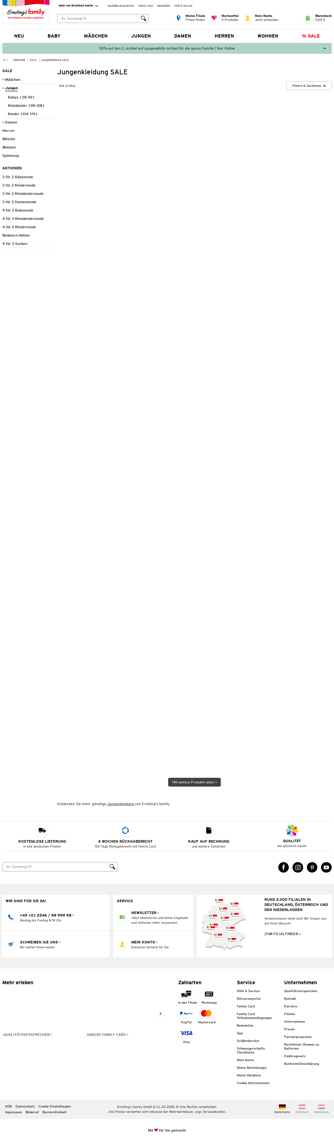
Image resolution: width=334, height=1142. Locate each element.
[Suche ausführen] (144, 19)
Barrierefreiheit (54, 1112)
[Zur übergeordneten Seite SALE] (5, 59)
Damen (182, 36)
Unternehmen (294, 1021)
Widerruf (32, 1112)
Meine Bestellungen (252, 1067)
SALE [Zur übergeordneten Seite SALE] (33, 60)
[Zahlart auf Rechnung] (209, 997)
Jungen (141, 36)
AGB (8, 1106)
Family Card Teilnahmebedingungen (254, 1016)
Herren (224, 36)
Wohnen (267, 36)
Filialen (289, 1014)
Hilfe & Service (183, 5)
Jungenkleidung (120, 804)
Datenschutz (25, 1106)
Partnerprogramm (298, 1037)
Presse (289, 1029)
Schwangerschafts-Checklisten (251, 1050)
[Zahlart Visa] (186, 1036)
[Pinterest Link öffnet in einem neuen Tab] (312, 867)
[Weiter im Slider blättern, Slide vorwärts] (160, 1013)
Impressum (13, 1112)
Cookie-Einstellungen (55, 1106)
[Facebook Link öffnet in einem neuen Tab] (283, 867)
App (240, 1033)
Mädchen (96, 36)
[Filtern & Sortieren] (309, 85)
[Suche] (55, 866)
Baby (54, 36)
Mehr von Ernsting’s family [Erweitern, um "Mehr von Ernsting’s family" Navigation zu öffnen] (78, 6)
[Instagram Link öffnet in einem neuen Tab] (297, 867)
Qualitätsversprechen (121, 5)
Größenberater (248, 1041)
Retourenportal (248, 998)
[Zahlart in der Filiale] (187, 997)
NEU (19, 36)
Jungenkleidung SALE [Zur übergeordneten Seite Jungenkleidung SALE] (55, 60)
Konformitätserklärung (301, 1064)
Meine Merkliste (249, 1075)
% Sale (311, 36)
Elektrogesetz (294, 1056)
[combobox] (103, 18)
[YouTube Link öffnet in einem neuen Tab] (326, 867)
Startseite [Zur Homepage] (19, 60)
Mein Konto (245, 1060)
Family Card (145, 5)
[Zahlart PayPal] (186, 1017)
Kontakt (290, 998)
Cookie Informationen (253, 1083)
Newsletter (163, 5)
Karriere (290, 1006)
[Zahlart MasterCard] (206, 1017)
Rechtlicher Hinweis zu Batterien (301, 1046)
